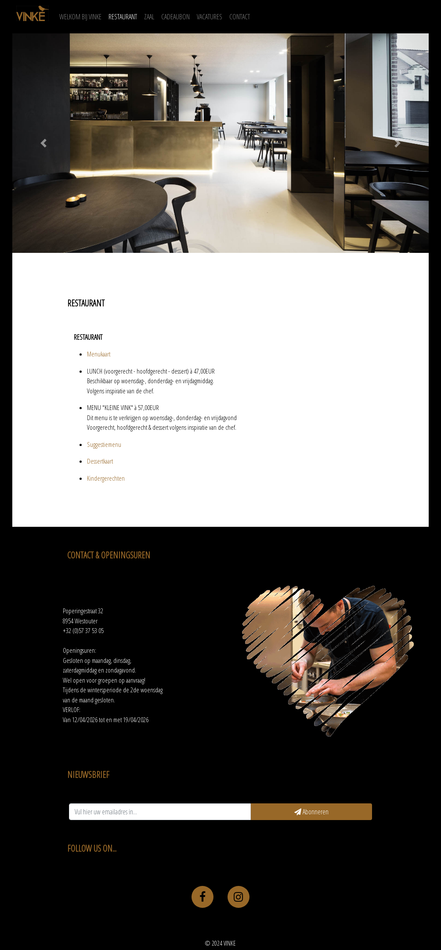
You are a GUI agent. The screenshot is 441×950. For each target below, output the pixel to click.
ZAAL (149, 17)
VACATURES (209, 17)
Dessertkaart (100, 461)
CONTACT (239, 17)
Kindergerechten (106, 478)
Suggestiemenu (104, 444)
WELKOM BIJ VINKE (82, 16)
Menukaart (98, 353)
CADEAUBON (175, 17)
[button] (43, 143)
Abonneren (311, 812)
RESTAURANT (122, 17)
